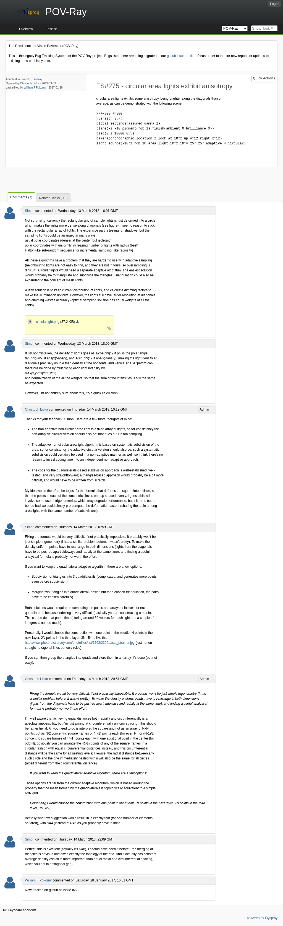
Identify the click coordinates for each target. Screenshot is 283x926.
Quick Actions (264, 78)
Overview (26, 29)
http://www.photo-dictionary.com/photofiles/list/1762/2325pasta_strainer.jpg (80, 643)
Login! (274, 4)
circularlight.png (44, 322)
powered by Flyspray (262, 918)
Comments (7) (21, 197)
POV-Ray (36, 79)
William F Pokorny (35, 87)
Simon (29, 211)
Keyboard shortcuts (19, 910)
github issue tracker (181, 56)
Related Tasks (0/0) (53, 198)
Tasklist (51, 29)
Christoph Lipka (29, 83)
